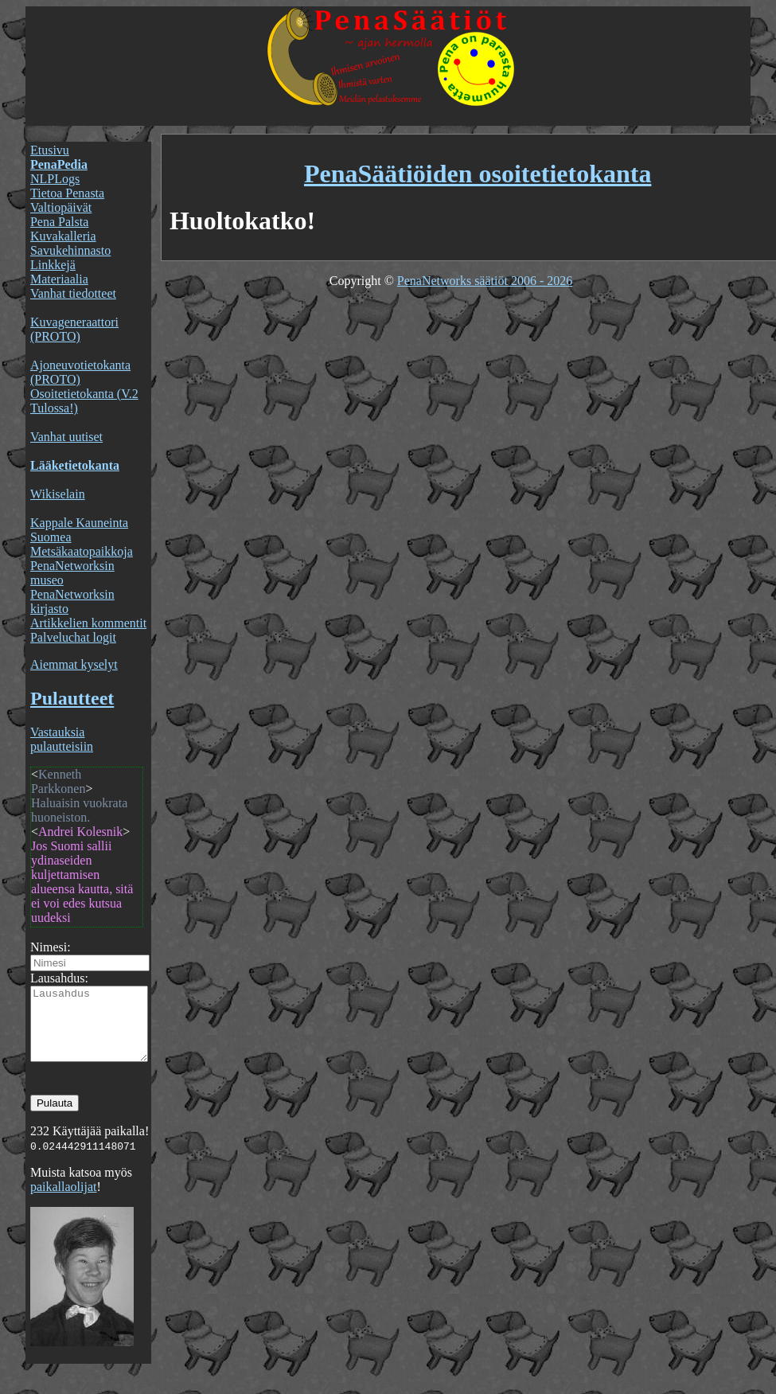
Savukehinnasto (70, 250)
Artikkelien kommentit (88, 623)
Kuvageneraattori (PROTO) (74, 329)
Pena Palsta (59, 221)
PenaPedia (59, 164)
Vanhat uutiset (66, 436)
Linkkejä (53, 264)
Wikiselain (57, 494)
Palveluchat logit (73, 637)
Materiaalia (59, 279)
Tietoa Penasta (67, 193)
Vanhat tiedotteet (73, 293)
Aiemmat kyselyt (74, 664)
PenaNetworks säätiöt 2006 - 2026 (484, 280)
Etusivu (49, 150)
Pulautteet (72, 698)
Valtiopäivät (61, 207)
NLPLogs (55, 178)
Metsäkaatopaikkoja (81, 551)
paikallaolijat (63, 1201)
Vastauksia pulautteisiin (61, 739)
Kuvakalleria (63, 236)
